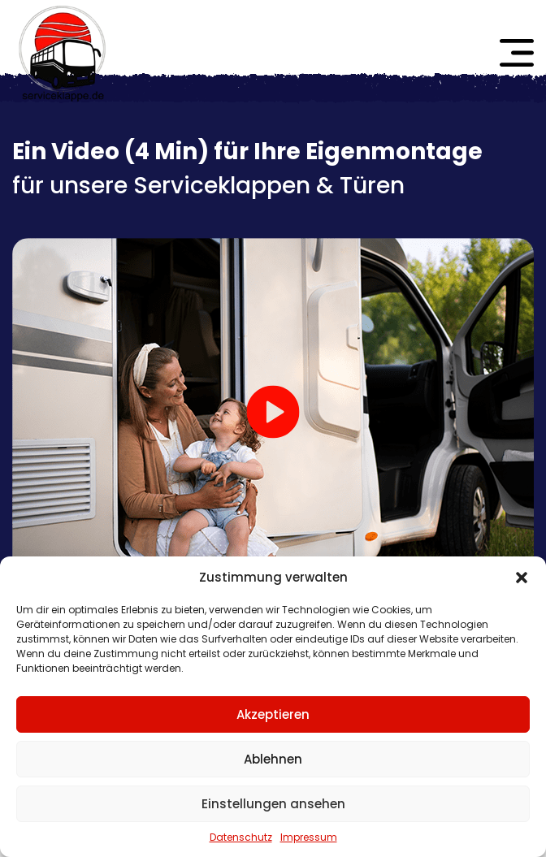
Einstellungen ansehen (273, 803)
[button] (522, 577)
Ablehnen (273, 759)
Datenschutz (241, 837)
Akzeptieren (273, 714)
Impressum (308, 837)
